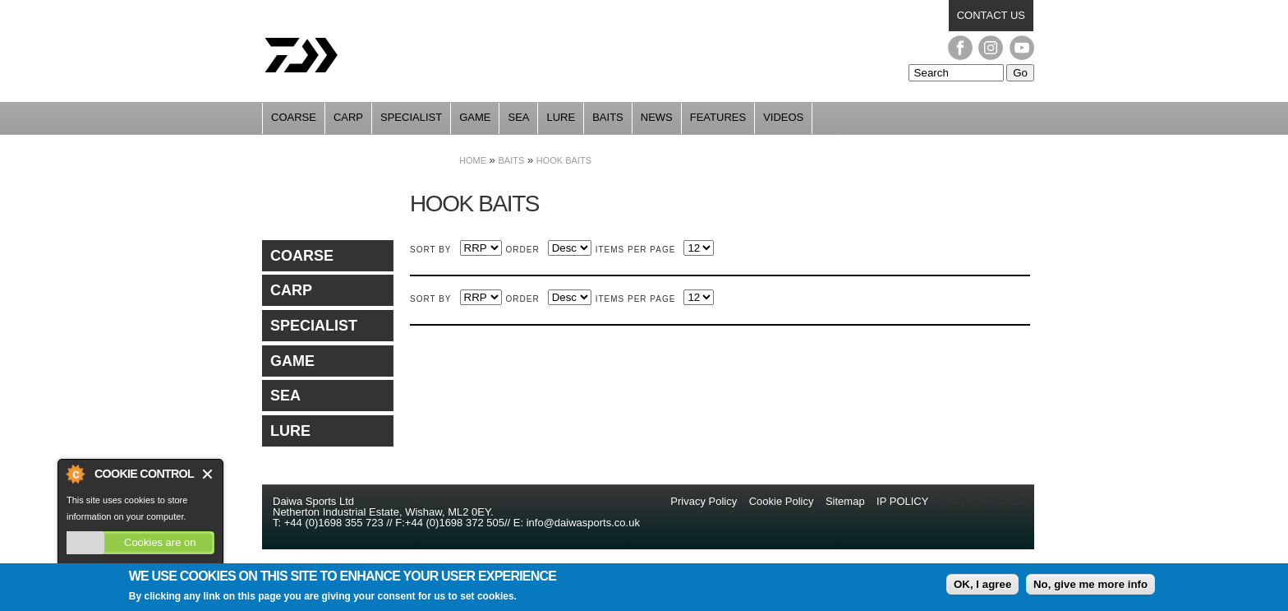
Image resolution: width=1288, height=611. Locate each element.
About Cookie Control (74, 474)
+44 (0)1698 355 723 (332, 522)
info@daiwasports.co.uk (583, 522)
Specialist (411, 117)
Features (718, 117)
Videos (783, 117)
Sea (518, 117)
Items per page (636, 249)
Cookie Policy (781, 501)
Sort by (431, 249)
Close (208, 474)
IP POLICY (902, 501)
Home (472, 160)
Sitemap (845, 501)
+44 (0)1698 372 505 (454, 522)
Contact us (991, 15)
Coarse (293, 117)
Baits (607, 117)
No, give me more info (1090, 587)
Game (474, 117)
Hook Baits (563, 160)
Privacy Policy (705, 501)
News (657, 117)
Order (523, 249)
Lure (560, 117)
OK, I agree (982, 587)
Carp (348, 117)
